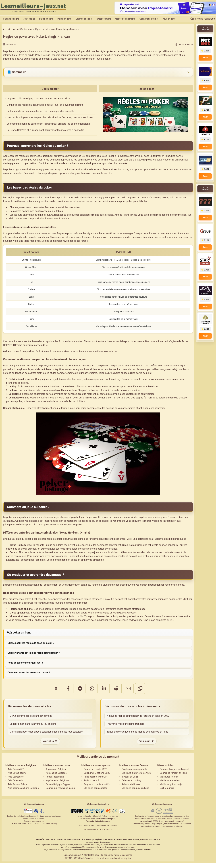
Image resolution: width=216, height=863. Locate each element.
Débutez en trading (131, 780)
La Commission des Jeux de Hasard (98, 829)
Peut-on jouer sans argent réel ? (25, 662)
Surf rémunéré (167, 788)
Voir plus (50, 741)
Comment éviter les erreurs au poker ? (29, 672)
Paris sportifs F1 (92, 780)
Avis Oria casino (16, 780)
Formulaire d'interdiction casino (98, 821)
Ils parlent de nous (110, 855)
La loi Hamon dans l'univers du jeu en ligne (33, 723)
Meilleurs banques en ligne (135, 788)
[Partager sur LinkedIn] (104, 688)
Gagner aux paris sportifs (97, 784)
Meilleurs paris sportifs (95, 788)
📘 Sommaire (16, 72)
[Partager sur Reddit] (116, 688)
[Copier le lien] (140, 688)
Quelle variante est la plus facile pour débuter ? (34, 652)
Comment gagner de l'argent (174, 769)
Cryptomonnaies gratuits (134, 769)
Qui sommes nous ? (73, 855)
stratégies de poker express (21, 548)
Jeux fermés (126, 855)
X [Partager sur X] (56, 688)
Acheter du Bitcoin (131, 784)
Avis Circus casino (17, 773)
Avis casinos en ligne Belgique (23, 788)
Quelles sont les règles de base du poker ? (31, 643)
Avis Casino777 (16, 769)
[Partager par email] (128, 688)
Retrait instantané (55, 776)
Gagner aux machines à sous (60, 788)
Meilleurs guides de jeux (172, 784)
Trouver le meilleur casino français (125, 723)
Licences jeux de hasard (87, 825)
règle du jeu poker (153, 159)
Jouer (205, 58)
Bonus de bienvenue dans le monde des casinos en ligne (137, 731)
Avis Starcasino (16, 776)
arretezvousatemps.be (106, 819)
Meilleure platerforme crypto (136, 773)
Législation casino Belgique (107, 825)
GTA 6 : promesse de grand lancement (31, 715)
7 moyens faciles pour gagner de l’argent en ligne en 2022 (137, 715)
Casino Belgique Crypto (58, 784)
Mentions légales (122, 858)
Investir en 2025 (130, 776)
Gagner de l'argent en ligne (173, 773)
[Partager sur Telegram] (80, 688)
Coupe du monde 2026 (95, 769)
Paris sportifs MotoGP (95, 776)
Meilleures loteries (169, 776)
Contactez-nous (91, 855)
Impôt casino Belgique (57, 780)
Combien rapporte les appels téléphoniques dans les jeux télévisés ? (47, 731)
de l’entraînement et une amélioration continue (64, 584)
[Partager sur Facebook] (68, 688)
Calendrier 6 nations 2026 (97, 773)
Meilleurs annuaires (170, 780)
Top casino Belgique (56, 769)
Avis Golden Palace (17, 784)
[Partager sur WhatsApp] (92, 688)
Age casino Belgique (56, 773)
